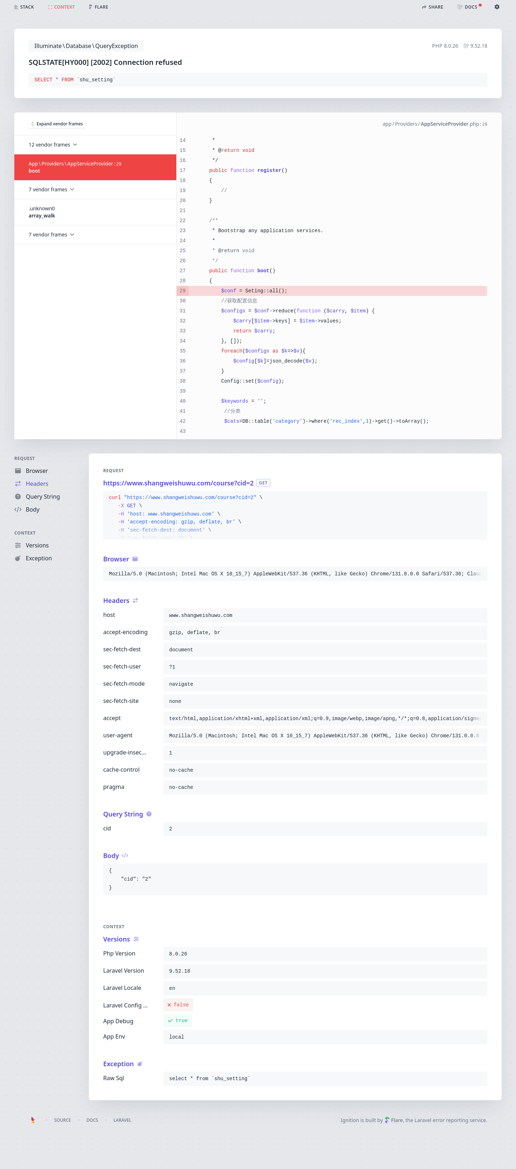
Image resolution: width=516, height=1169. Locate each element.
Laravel (123, 1120)
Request (24, 458)
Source (62, 1120)
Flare (394, 1120)
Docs (92, 1120)
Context (25, 533)
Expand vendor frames (57, 124)
